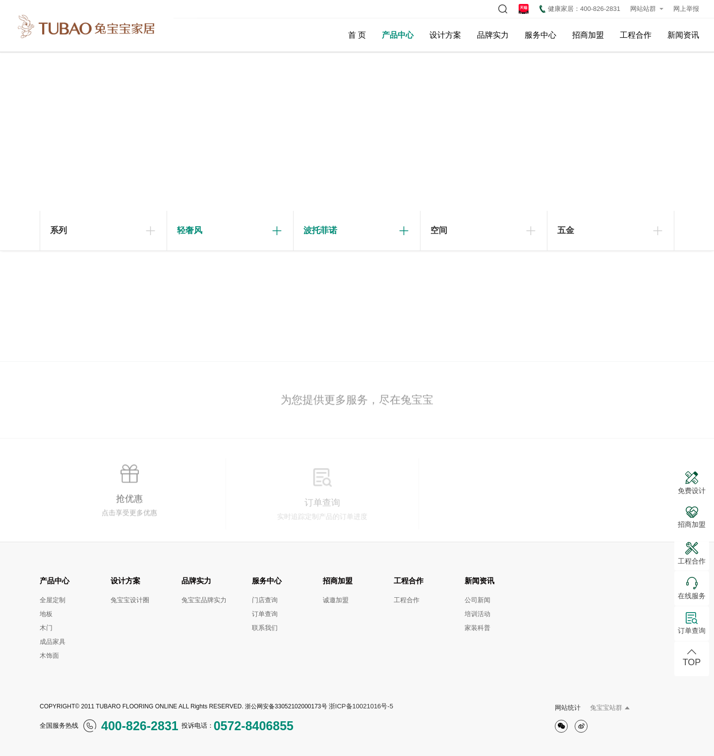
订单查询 (265, 614)
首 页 (357, 35)
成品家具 (52, 641)
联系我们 (265, 627)
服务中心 (540, 35)
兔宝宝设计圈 (130, 600)
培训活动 (477, 614)
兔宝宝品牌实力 (204, 600)
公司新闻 (477, 600)
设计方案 (445, 35)
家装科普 (477, 627)
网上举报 (686, 8)
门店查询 (265, 600)
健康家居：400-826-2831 (579, 9)
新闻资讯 (683, 35)
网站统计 (568, 707)
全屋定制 (52, 600)
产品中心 (398, 35)
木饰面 (49, 655)
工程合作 (636, 35)
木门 (46, 627)
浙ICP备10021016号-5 (361, 706)
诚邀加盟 (336, 600)
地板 (46, 614)
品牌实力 (493, 35)
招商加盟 (588, 35)
